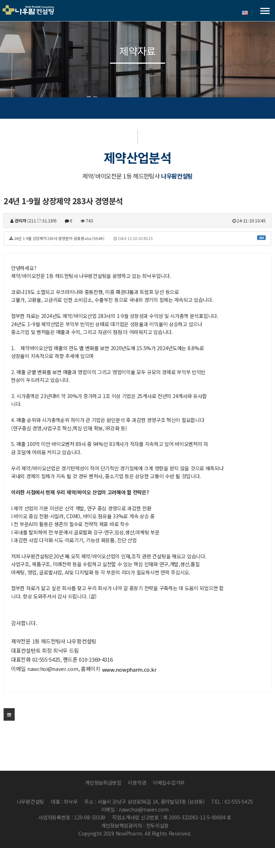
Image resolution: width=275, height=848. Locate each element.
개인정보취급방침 (103, 782)
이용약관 (137, 782)
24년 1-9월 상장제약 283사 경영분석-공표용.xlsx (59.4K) (137, 238)
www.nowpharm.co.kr (129, 669)
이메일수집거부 (169, 782)
